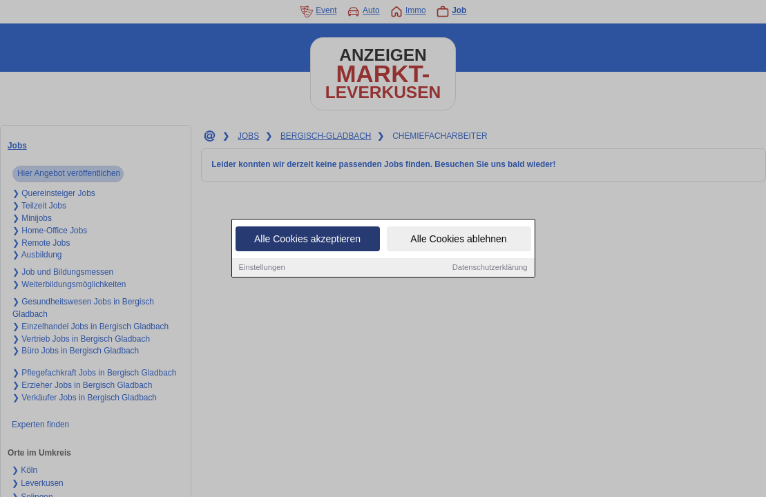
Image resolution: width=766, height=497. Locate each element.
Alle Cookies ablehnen (458, 239)
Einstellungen (262, 268)
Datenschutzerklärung (490, 268)
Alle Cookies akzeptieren (307, 239)
